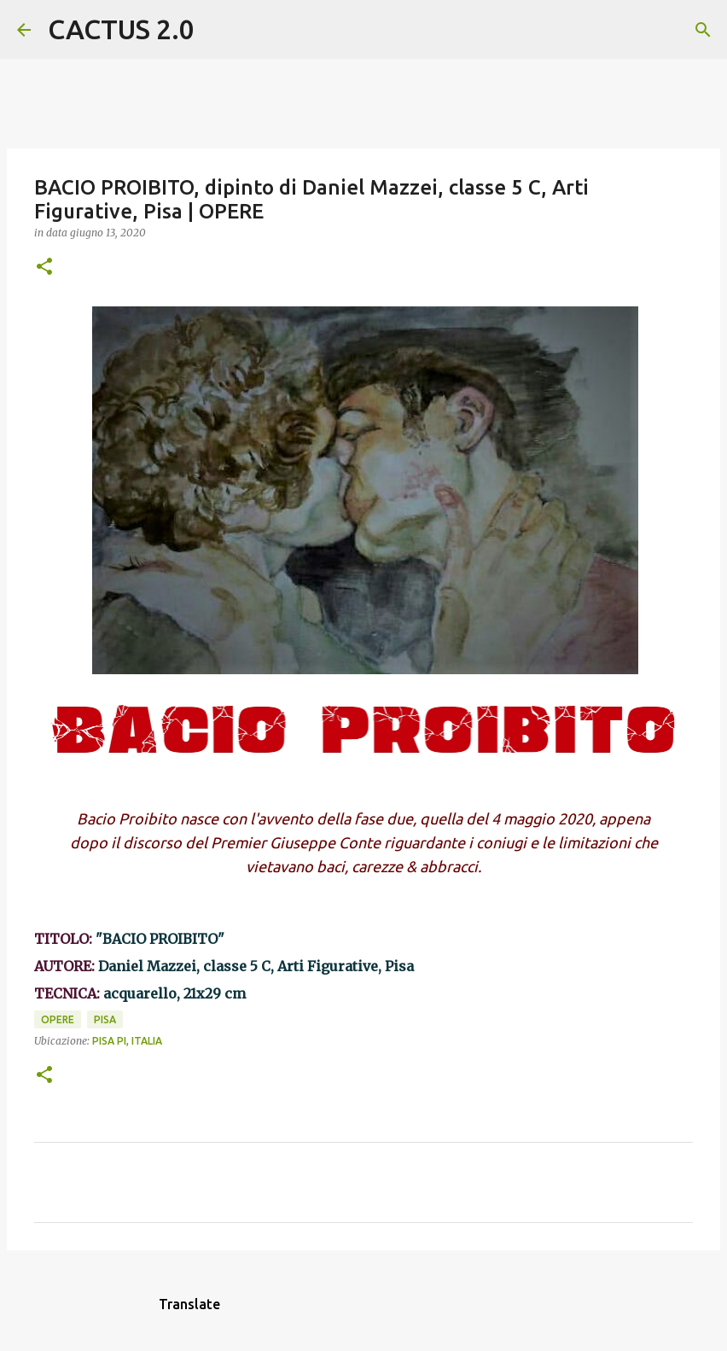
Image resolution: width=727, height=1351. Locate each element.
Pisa (105, 1019)
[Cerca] (218, 29)
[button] (44, 267)
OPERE (57, 1019)
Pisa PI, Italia (127, 1040)
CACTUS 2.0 (121, 29)
